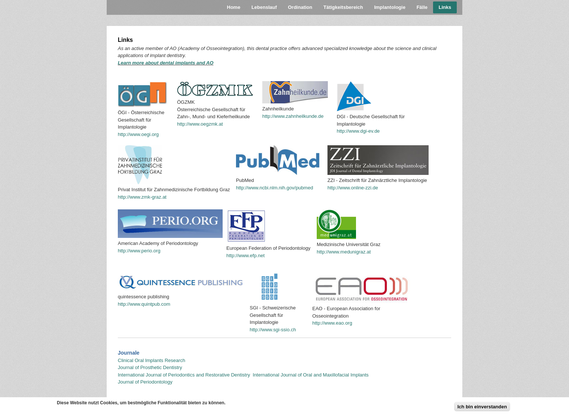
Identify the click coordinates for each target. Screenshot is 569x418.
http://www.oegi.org (138, 134)
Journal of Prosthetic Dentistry (150, 367)
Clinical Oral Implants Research (151, 360)
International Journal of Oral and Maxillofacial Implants (311, 375)
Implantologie (390, 7)
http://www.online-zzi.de (352, 187)
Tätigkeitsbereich (343, 7)
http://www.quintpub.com (144, 304)
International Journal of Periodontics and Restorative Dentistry (185, 375)
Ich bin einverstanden (482, 408)
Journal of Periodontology (145, 382)
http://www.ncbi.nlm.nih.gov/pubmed (274, 187)
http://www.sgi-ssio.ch (273, 329)
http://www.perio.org (139, 250)
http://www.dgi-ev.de (358, 131)
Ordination (300, 7)
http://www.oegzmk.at (200, 124)
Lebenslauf (264, 7)
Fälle (421, 7)
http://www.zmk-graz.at (142, 197)
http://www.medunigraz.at (344, 252)
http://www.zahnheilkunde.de (293, 116)
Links (445, 7)
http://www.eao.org (332, 323)
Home (233, 7)
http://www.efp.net (245, 255)
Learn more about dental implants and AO (165, 63)
